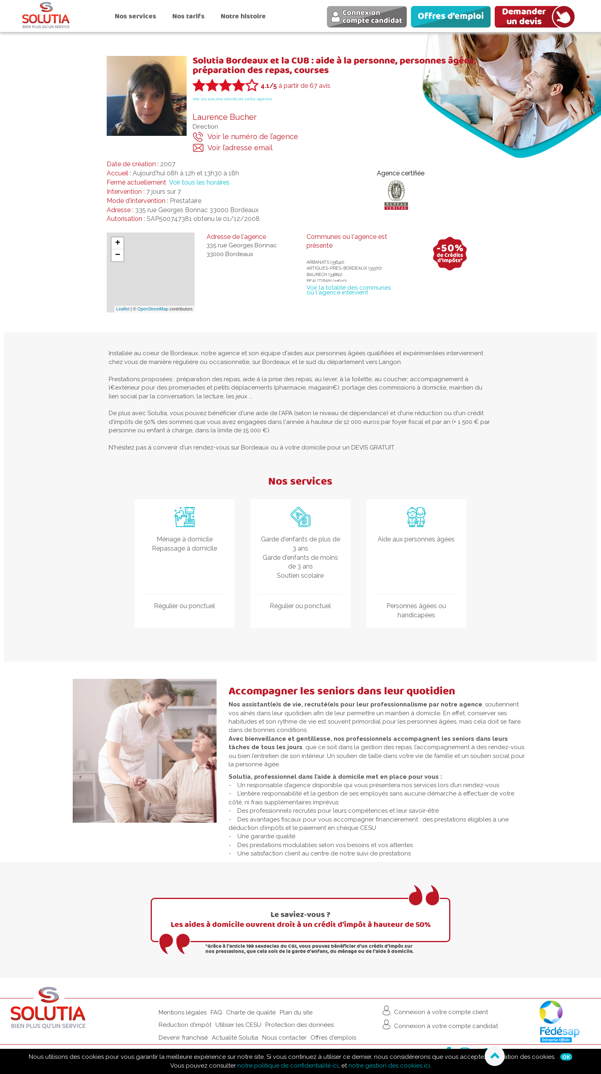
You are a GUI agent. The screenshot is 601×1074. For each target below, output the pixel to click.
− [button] (117, 255)
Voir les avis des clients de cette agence (232, 99)
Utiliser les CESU (238, 1024)
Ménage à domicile (185, 539)
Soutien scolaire (300, 575)
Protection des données (299, 1024)
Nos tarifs (188, 16)
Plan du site (296, 1012)
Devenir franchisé (183, 1037)
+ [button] (117, 243)
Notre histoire (243, 16)
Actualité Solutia (235, 1037)
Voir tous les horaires (199, 182)
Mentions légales (183, 1012)
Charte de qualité (251, 1012)
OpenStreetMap (153, 308)
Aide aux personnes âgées (416, 539)
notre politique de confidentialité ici (287, 1065)
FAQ (216, 1012)
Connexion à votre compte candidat (439, 1024)
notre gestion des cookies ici (389, 1065)
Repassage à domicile (184, 548)
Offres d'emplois (333, 1037)
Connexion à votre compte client (434, 1010)
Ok (566, 1057)
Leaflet (122, 308)
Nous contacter (284, 1037)
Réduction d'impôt (185, 1024)
